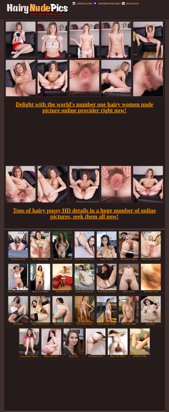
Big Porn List (130, 3)
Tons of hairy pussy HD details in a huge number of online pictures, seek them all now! (84, 213)
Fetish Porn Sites (82, 3)
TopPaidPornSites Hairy (107, 3)
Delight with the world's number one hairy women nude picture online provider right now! (84, 107)
